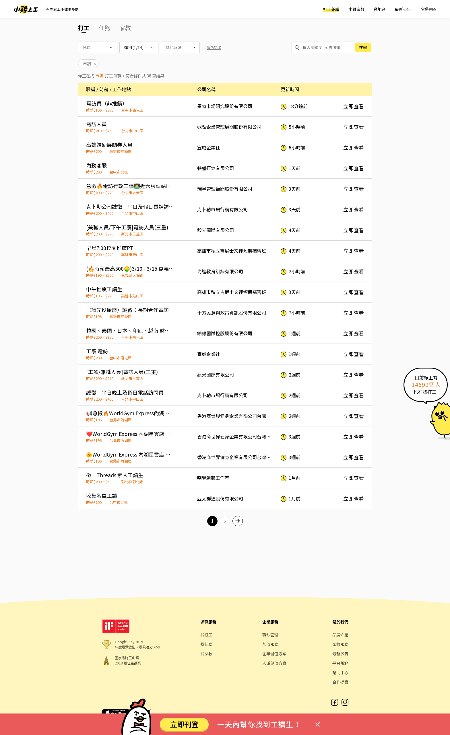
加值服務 (270, 644)
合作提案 (340, 682)
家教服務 (340, 644)
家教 (125, 28)
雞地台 (380, 9)
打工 (84, 28)
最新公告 (403, 9)
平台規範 (340, 663)
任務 (104, 28)
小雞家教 (356, 9)
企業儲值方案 (274, 653)
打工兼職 (331, 9)
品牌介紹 (340, 634)
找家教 (206, 653)
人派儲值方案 (274, 663)
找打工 (206, 634)
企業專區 (428, 9)
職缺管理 (270, 634)
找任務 (206, 644)
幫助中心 (340, 672)
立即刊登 (184, 724)
